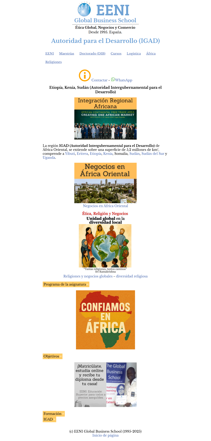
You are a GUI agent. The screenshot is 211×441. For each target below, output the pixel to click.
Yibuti (70, 154)
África (151, 53)
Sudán (134, 154)
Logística (134, 53)
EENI (49, 53)
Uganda (49, 158)
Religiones (53, 62)
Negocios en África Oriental (105, 206)
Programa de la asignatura (65, 284)
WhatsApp (121, 80)
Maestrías (66, 53)
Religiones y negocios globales (88, 276)
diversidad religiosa (132, 276)
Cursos (116, 53)
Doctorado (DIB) (92, 53)
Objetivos (51, 356)
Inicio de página (105, 435)
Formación (52, 414)
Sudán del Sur (152, 154)
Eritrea (82, 154)
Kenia (107, 154)
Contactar (99, 80)
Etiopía (95, 154)
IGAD (48, 419)
